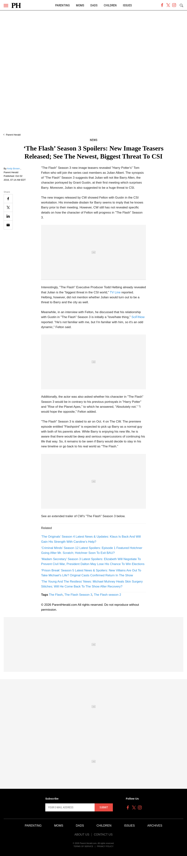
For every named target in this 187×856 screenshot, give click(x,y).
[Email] (8, 224)
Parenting (62, 5)
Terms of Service (83, 846)
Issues (127, 5)
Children (110, 5)
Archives (154, 825)
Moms (80, 5)
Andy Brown (13, 168)
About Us (81, 834)
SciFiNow (138, 317)
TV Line (115, 292)
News (93, 140)
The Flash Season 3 (78, 594)
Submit (104, 807)
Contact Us (103, 834)
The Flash (56, 594)
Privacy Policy (105, 846)
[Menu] (6, 5)
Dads (94, 5)
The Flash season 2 (107, 594)
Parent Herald (13, 134)
